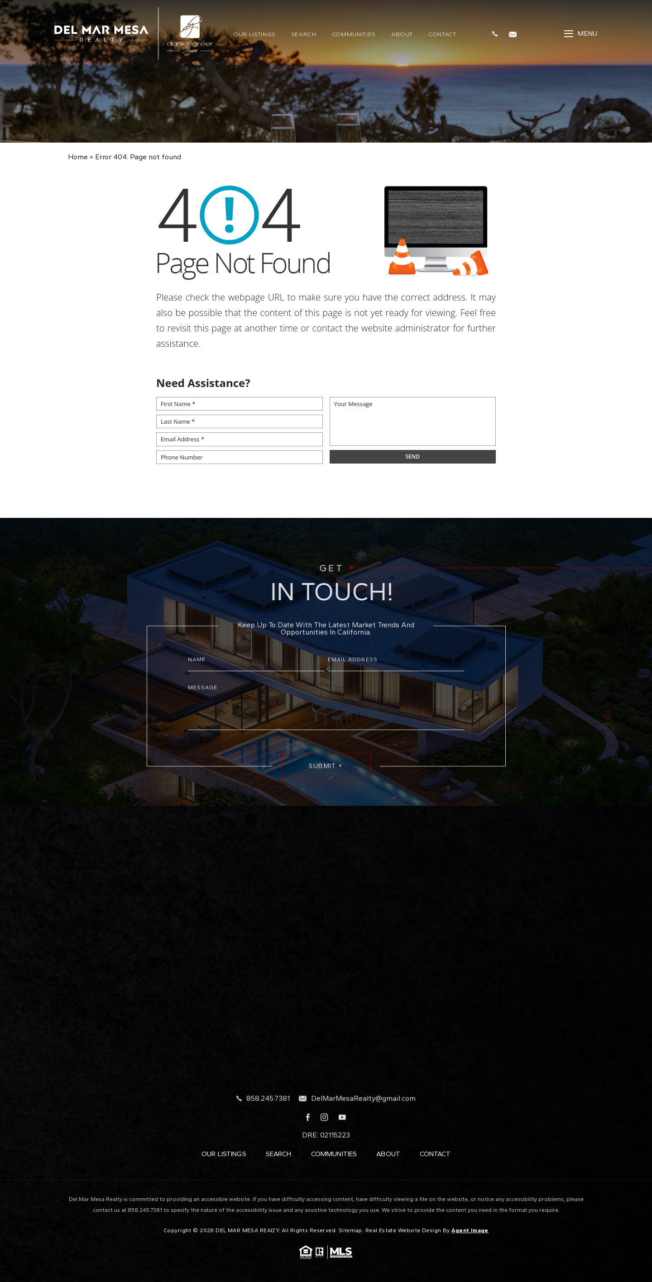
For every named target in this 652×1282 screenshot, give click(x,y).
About (402, 34)
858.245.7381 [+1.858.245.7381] (268, 1129)
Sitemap (350, 1230)
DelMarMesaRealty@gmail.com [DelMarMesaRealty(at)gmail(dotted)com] (363, 1129)
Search (303, 34)
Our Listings (254, 34)
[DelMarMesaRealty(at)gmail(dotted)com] (515, 33)
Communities (354, 34)
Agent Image (470, 1230)
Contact (442, 34)
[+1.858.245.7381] (497, 33)
